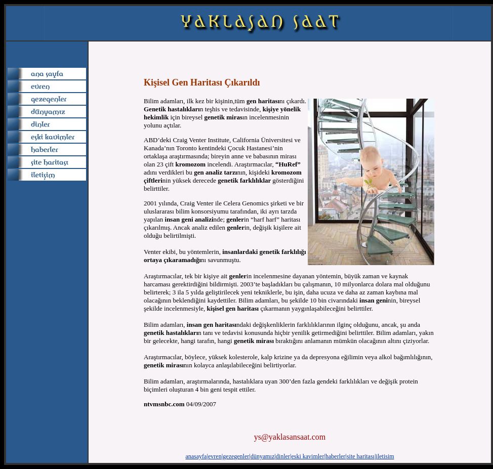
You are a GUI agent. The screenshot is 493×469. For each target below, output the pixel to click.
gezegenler (236, 456)
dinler (283, 456)
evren (215, 456)
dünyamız (262, 456)
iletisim (385, 456)
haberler (335, 456)
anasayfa (196, 456)
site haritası (361, 456)
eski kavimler (307, 456)
